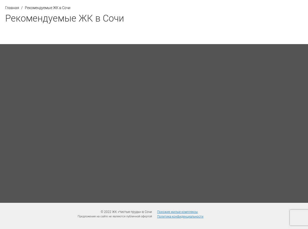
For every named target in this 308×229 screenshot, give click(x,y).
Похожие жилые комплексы (177, 212)
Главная (12, 7)
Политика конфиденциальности (180, 216)
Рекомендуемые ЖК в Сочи (47, 7)
